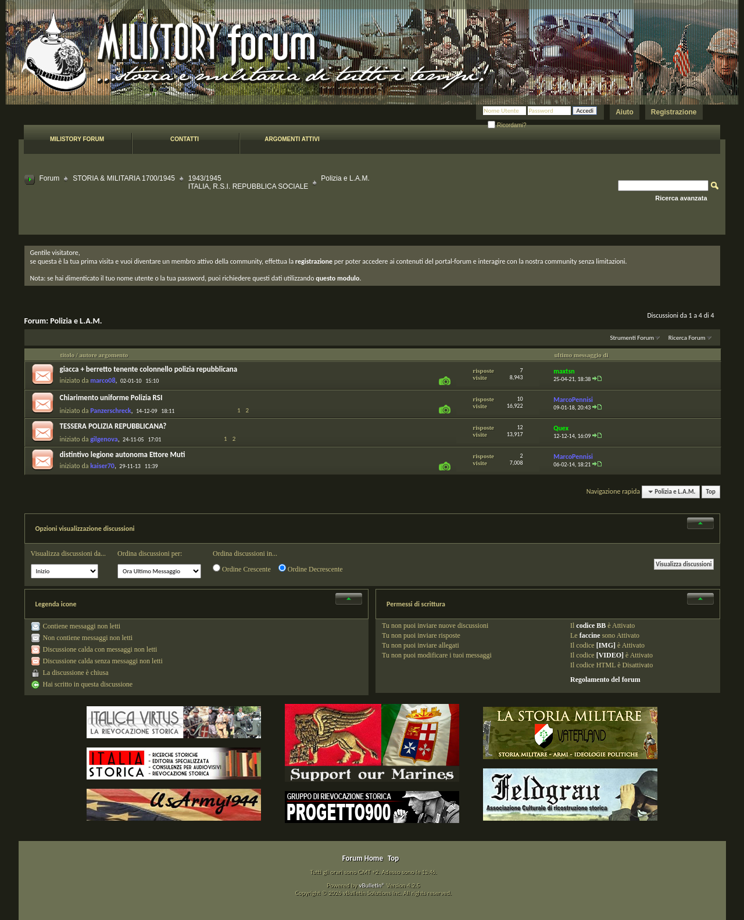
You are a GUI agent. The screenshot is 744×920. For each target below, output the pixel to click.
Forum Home (362, 858)
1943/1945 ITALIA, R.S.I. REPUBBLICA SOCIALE (248, 182)
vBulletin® (372, 885)
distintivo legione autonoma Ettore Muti (122, 454)
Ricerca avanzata (681, 198)
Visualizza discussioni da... (68, 553)
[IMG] (606, 645)
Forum (50, 178)
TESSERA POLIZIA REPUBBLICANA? (113, 426)
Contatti (184, 139)
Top (711, 491)
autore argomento (104, 354)
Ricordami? (507, 125)
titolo (67, 354)
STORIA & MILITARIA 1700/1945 (124, 178)
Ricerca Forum (687, 338)
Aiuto (625, 112)
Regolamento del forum (605, 679)
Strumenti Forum (632, 338)
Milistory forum (77, 139)
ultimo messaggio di (582, 354)
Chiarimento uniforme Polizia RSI (111, 397)
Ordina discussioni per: (149, 553)
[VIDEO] (610, 655)
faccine (590, 635)
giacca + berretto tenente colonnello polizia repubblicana (149, 369)
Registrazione (674, 112)
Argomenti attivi (291, 139)
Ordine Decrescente (310, 568)
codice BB (591, 625)
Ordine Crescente (242, 568)
